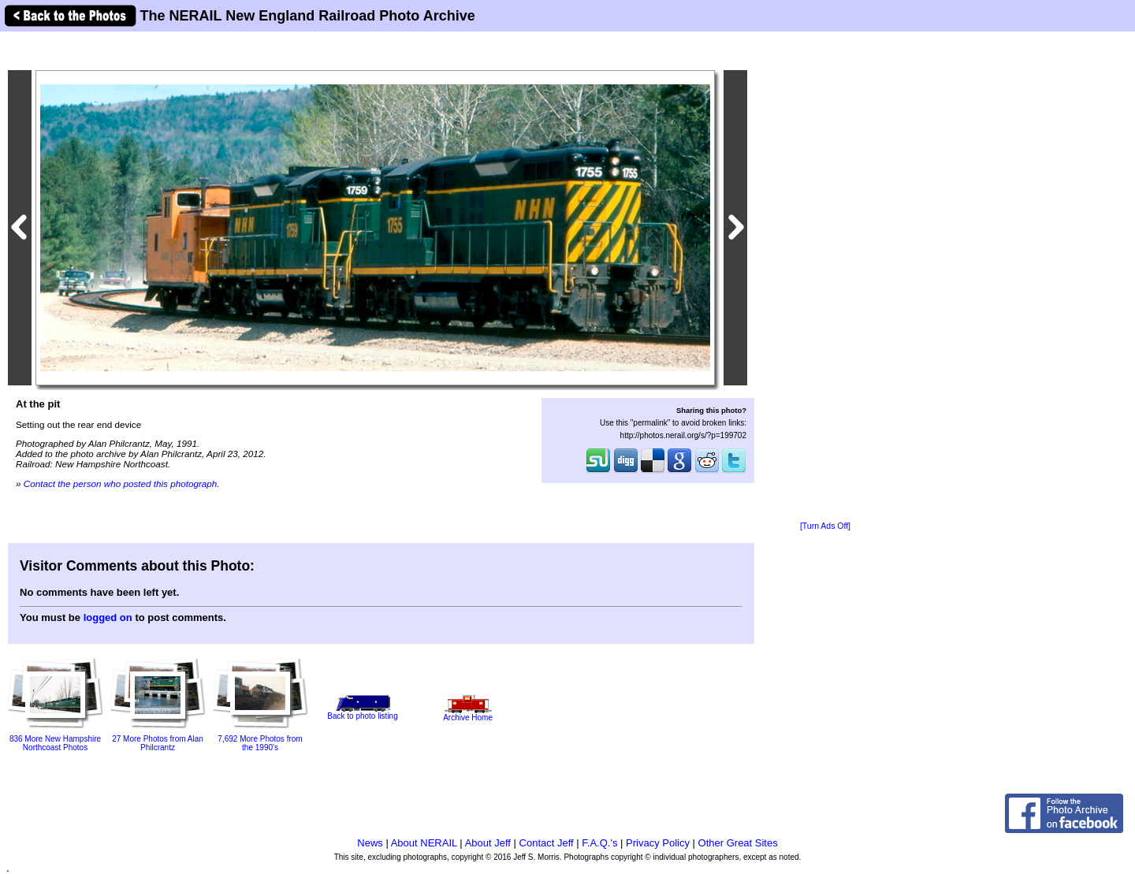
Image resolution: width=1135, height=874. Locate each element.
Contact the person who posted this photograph (121, 483)
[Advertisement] (825, 277)
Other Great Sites (738, 843)
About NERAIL (424, 843)
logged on (108, 617)
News (370, 843)
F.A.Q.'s (599, 843)
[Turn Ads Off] (825, 526)
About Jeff (488, 843)
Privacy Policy (658, 843)
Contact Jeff (546, 843)
